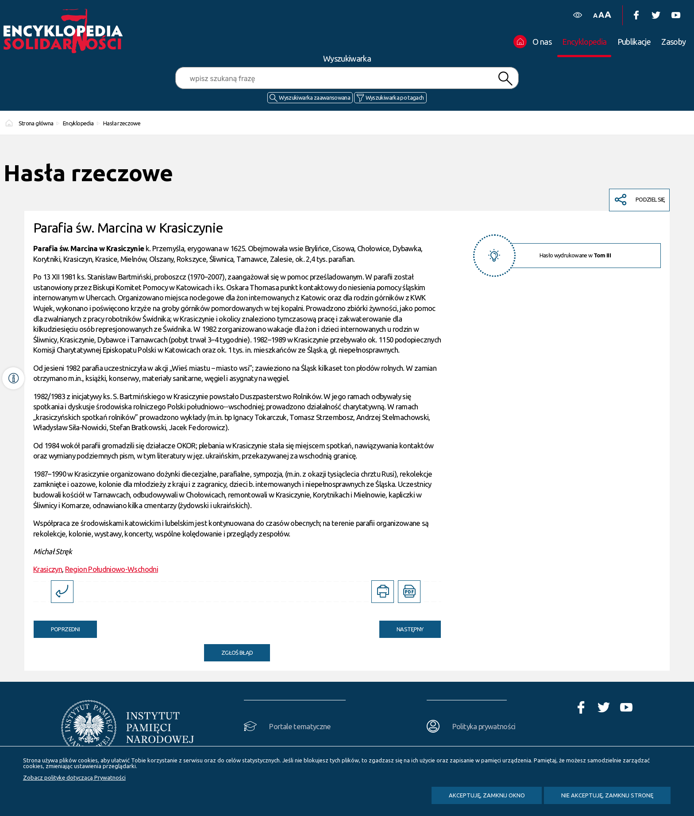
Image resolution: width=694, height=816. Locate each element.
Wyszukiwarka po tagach (395, 97)
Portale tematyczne (300, 726)
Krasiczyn (47, 569)
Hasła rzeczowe (121, 123)
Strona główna (36, 123)
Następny (401, 626)
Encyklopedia (78, 123)
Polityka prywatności (484, 726)
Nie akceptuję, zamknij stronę (607, 795)
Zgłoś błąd (237, 652)
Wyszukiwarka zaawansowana (314, 97)
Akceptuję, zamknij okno (487, 795)
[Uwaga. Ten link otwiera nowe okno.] (382, 591)
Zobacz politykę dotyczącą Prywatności (74, 777)
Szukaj (505, 78)
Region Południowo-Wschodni (111, 569)
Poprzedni (57, 626)
